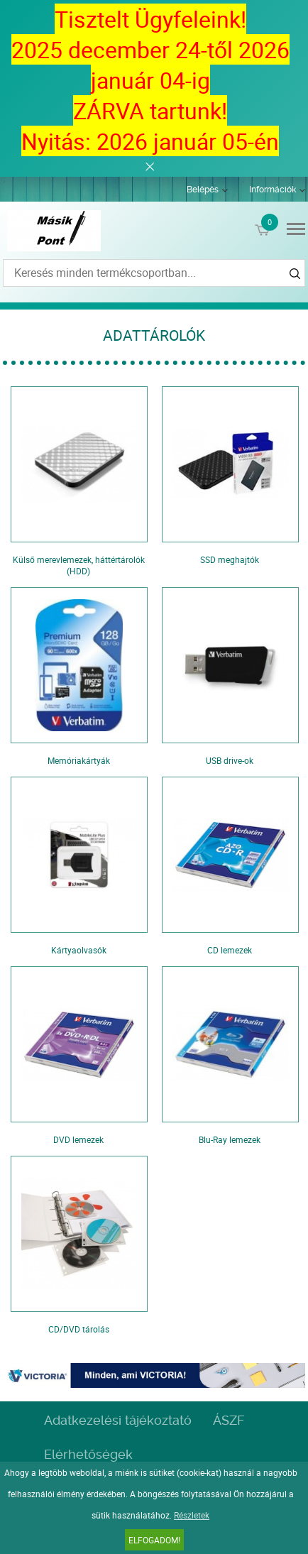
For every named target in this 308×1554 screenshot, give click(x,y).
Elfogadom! (154, 1539)
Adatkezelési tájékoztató (118, 1420)
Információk (272, 190)
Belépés (203, 190)
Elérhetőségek (88, 1454)
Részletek (191, 1515)
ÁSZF (228, 1420)
